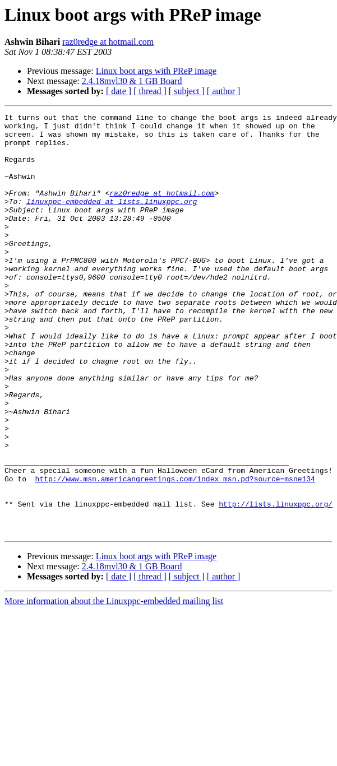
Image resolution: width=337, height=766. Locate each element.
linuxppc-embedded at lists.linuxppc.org (111, 220)
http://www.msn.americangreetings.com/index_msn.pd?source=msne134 (175, 552)
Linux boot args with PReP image (156, 71)
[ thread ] (150, 91)
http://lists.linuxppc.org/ (276, 583)
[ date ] (118, 91)
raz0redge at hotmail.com (108, 42)
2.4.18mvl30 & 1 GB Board (132, 81)
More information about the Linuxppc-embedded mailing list (113, 685)
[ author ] (224, 91)
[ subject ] (187, 91)
